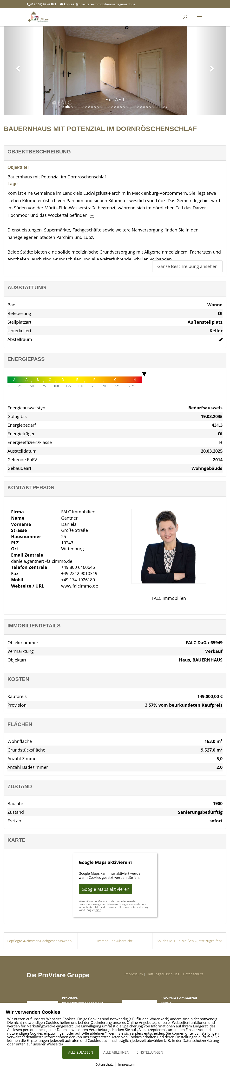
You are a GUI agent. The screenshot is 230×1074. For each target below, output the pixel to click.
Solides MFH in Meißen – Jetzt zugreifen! (189, 941)
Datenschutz (193, 974)
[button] (17, 67)
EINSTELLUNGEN (150, 1052)
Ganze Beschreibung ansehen (187, 266)
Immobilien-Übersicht (114, 941)
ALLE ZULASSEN (80, 1052)
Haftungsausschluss (163, 974)
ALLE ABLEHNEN (116, 1052)
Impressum (134, 974)
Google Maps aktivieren (105, 889)
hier (98, 910)
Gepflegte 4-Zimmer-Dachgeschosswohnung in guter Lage (41, 941)
